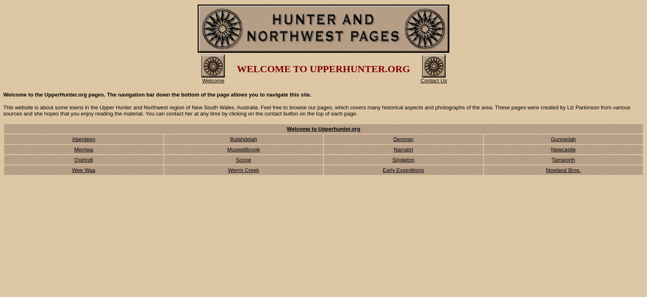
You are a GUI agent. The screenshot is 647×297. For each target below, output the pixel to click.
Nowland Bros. (563, 170)
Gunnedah (563, 139)
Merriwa (83, 149)
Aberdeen (83, 139)
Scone (243, 160)
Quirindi (83, 160)
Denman (403, 139)
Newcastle (563, 149)
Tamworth (563, 160)
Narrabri (403, 149)
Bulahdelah (243, 139)
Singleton (403, 160)
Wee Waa (83, 170)
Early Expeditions (403, 170)
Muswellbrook (243, 149)
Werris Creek (243, 170)
